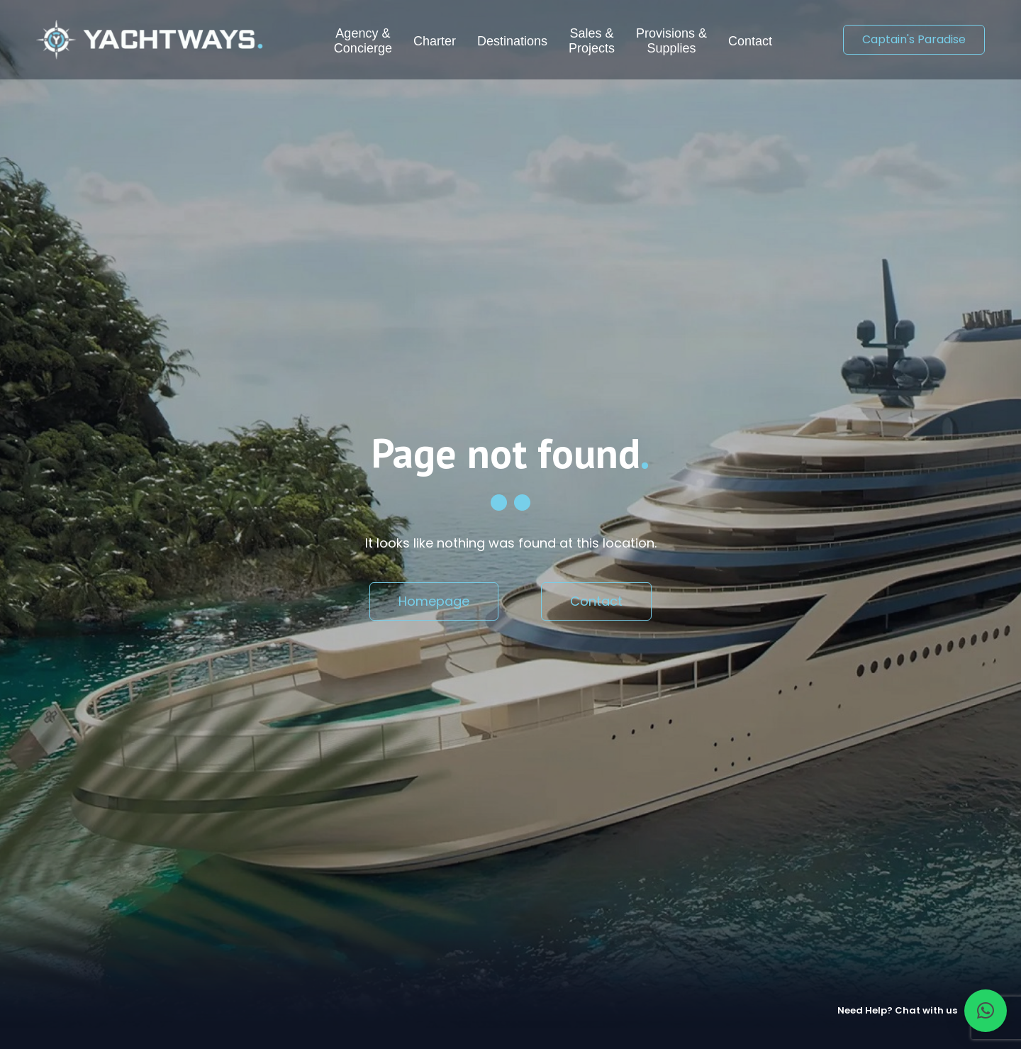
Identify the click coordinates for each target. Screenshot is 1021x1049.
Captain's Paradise (914, 39)
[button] (985, 1010)
